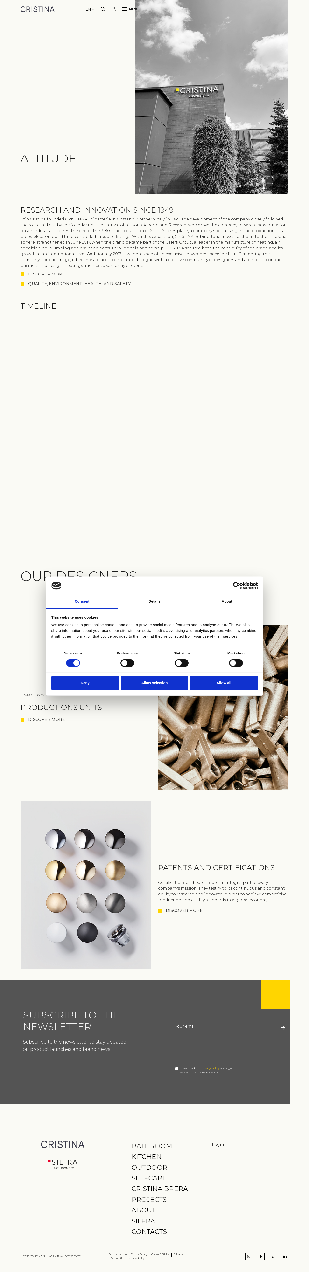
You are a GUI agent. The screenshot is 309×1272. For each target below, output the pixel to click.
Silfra (143, 1221)
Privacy (178, 1254)
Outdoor (149, 1167)
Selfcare (149, 1178)
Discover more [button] (46, 274)
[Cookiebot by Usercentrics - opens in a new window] (237, 585)
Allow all (224, 683)
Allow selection (154, 683)
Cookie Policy (139, 1254)
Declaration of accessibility (127, 1258)
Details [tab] (154, 601)
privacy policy (210, 1068)
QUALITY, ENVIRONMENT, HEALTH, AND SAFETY (79, 284)
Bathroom (152, 1146)
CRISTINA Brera (160, 1189)
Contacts (149, 1232)
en (88, 9)
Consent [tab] (82, 601)
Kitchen (147, 1157)
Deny (85, 683)
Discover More (46, 720)
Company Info (118, 1254)
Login (218, 1144)
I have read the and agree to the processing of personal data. (211, 1070)
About (143, 1210)
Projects (149, 1199)
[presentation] (211, 1049)
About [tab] (227, 601)
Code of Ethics (160, 1254)
